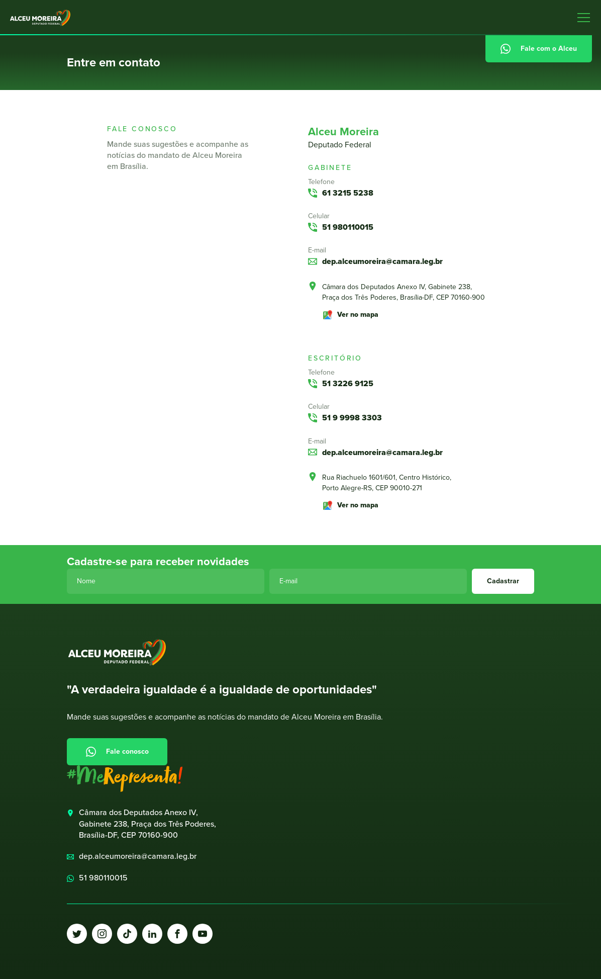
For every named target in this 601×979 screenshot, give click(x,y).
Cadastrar (503, 581)
